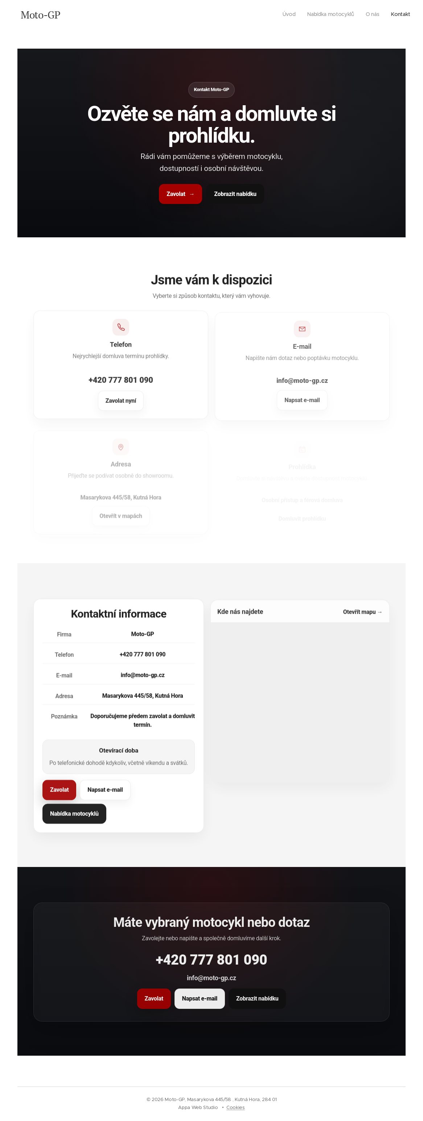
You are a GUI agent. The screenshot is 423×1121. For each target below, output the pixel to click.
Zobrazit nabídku (235, 193)
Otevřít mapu (363, 618)
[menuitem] (377, 15)
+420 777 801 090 (121, 387)
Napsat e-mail (105, 795)
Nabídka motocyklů (74, 819)
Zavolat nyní (121, 408)
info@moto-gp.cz (143, 680)
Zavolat (180, 194)
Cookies (235, 1107)
